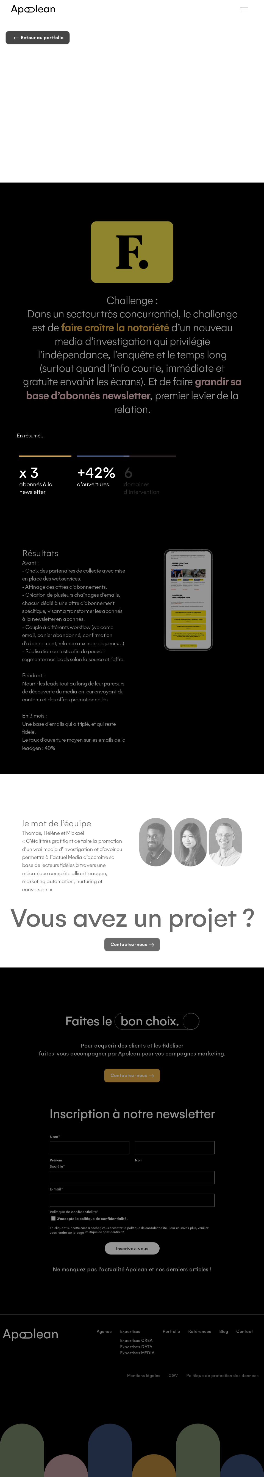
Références (199, 1339)
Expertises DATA (136, 1355)
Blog (223, 1339)
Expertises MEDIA (137, 1361)
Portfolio (171, 1339)
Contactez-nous (132, 953)
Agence (104, 1339)
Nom (139, 1168)
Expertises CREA (136, 1348)
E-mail (56, 1197)
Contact (244, 1339)
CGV (173, 1383)
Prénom (56, 1168)
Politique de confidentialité (104, 1240)
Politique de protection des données (222, 1383)
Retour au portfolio (38, 39)
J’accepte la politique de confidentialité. (89, 1227)
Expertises (130, 1339)
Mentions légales (143, 1383)
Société (57, 1175)
